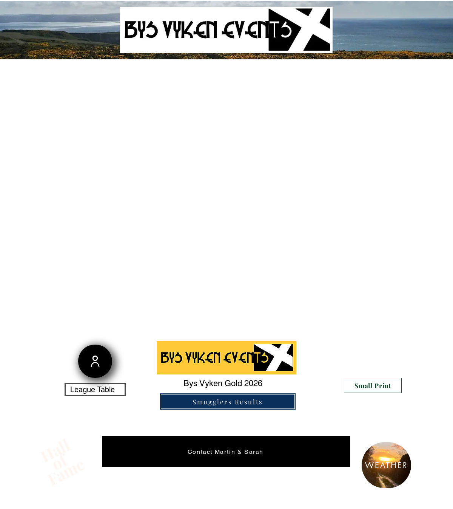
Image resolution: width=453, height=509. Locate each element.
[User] (95, 361)
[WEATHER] (386, 465)
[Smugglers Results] (228, 401)
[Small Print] (373, 385)
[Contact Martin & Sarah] (226, 451)
